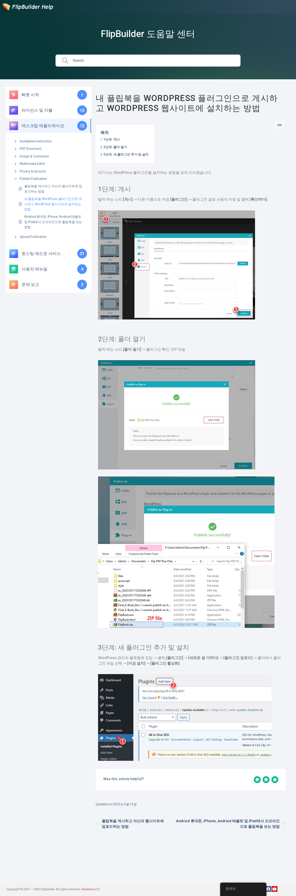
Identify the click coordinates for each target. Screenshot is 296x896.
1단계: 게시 (111, 139)
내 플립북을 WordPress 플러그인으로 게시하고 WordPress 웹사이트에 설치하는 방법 (53, 204)
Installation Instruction (36, 141)
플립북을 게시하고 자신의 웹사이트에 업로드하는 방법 (53, 188)
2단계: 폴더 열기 (115, 147)
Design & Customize (34, 156)
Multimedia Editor (32, 164)
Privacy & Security (33, 171)
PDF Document (30, 148)
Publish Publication (33, 179)
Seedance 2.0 (90, 889)
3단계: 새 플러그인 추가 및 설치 (125, 154)
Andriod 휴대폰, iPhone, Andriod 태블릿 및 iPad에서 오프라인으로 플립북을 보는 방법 (53, 222)
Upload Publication (33, 237)
